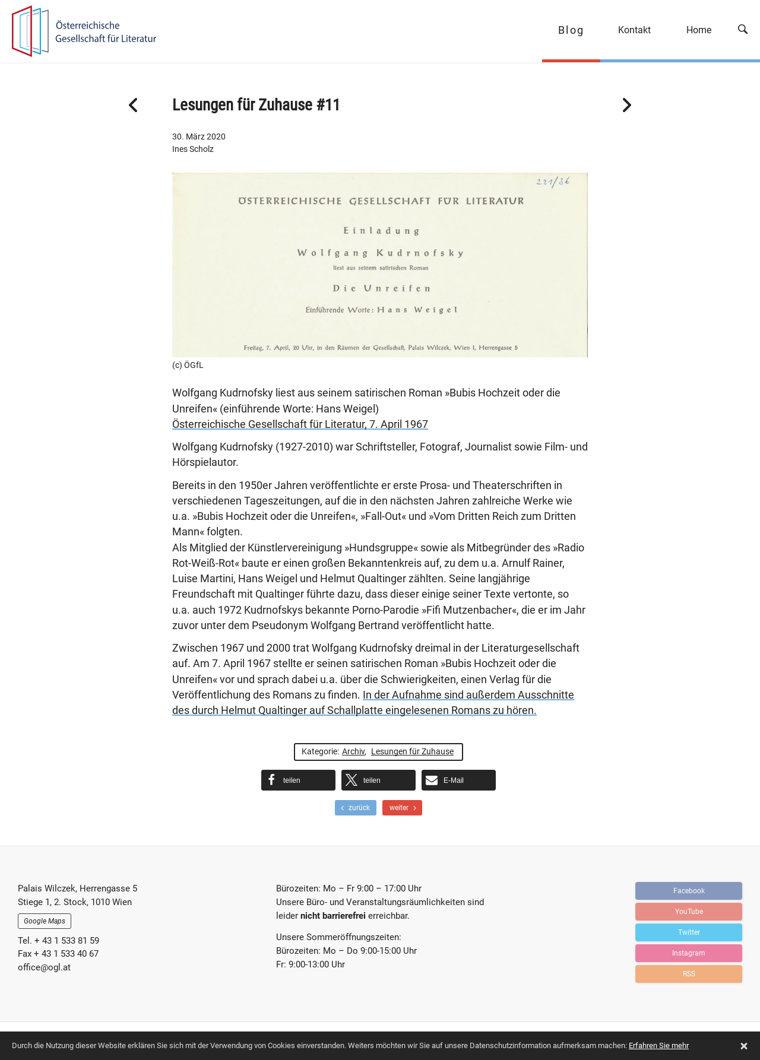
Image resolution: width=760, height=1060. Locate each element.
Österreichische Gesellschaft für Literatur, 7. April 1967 (300, 424)
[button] (298, 780)
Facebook (689, 891)
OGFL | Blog (78, 31)
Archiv (353, 751)
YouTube (689, 911)
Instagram (688, 953)
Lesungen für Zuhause (412, 751)
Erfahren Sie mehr (659, 1045)
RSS (689, 974)
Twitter (689, 932)
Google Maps (44, 921)
